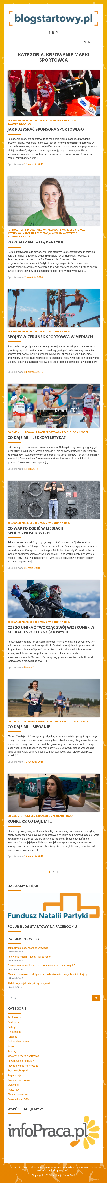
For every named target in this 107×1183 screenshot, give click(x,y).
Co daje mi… (14, 1022)
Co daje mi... (15, 432)
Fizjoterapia (14, 1032)
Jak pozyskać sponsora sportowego (28, 948)
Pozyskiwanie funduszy (61, 120)
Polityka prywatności (59, 1170)
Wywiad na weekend (64, 233)
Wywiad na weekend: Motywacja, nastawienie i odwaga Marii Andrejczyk (48, 974)
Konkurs (29, 816)
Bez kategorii (15, 1017)
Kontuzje (13, 1051)
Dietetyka (13, 1027)
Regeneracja (43, 233)
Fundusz (13, 230)
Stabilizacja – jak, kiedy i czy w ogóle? (29, 983)
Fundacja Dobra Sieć (63, 1175)
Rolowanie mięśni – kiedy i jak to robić (29, 956)
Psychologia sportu (21, 233)
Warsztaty (13, 1089)
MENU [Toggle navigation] (90, 42)
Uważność (13, 1085)
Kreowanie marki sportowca (26, 120)
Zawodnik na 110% (19, 123)
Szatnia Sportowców (19, 1080)
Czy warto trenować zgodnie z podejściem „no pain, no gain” (41, 965)
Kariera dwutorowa (33, 230)
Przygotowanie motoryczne (23, 1065)
